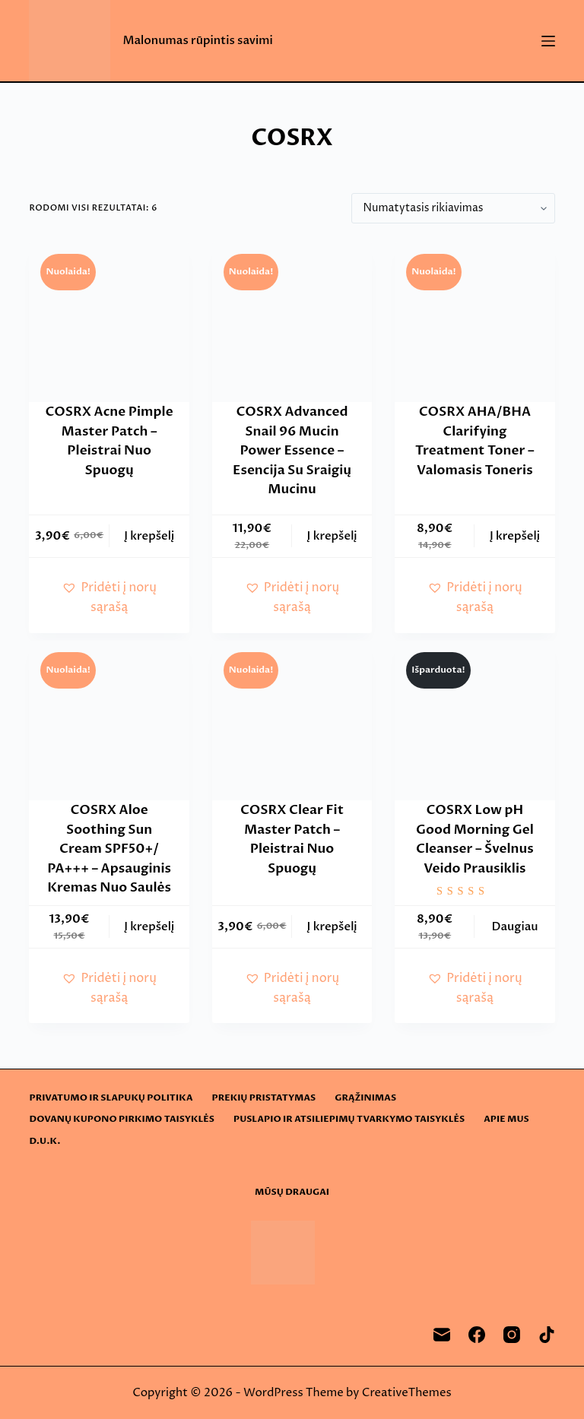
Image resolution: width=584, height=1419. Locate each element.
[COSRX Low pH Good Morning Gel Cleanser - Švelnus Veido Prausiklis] (474, 720)
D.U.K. (44, 1141)
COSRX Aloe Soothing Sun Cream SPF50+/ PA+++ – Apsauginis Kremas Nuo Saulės (109, 848)
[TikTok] (546, 1334)
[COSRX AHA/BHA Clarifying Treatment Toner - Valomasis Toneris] (474, 322)
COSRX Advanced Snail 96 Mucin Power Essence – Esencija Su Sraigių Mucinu (292, 450)
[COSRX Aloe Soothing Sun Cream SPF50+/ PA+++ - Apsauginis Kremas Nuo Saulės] (109, 720)
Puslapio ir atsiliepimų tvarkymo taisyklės (349, 1119)
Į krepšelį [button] (149, 535)
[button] (108, 598)
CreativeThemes (407, 1393)
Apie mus (506, 1119)
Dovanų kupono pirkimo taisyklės (121, 1119)
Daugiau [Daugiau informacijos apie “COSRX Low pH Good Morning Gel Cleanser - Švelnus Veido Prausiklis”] (514, 926)
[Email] (441, 1334)
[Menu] (548, 41)
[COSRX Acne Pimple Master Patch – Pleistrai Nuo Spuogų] (109, 322)
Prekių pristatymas (264, 1098)
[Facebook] (476, 1334)
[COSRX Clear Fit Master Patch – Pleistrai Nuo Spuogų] (292, 720)
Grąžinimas (365, 1098)
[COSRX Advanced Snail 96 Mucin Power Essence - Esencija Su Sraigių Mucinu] (292, 322)
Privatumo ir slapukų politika (110, 1098)
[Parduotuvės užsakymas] (453, 208)
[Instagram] (511, 1334)
